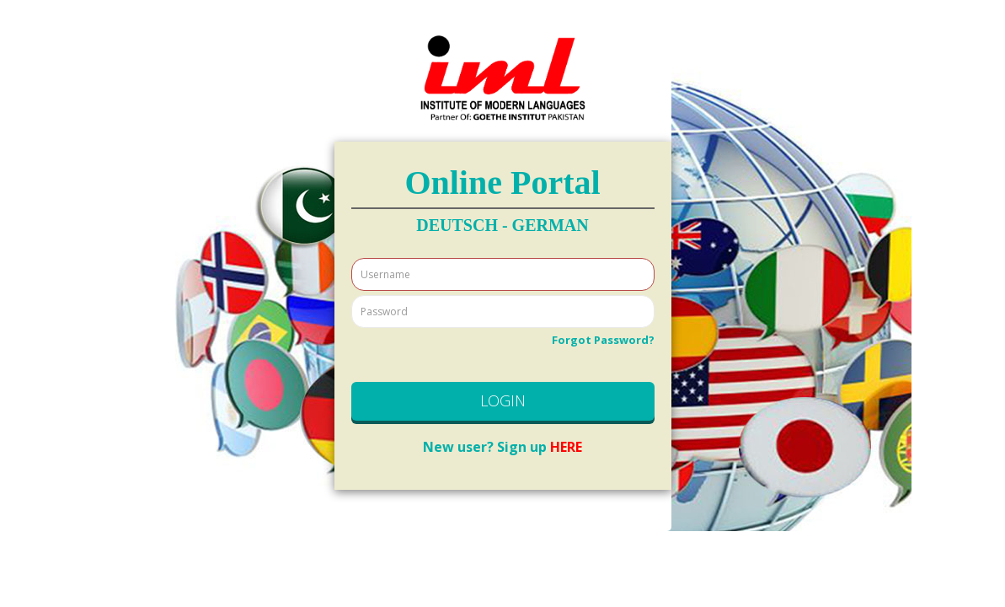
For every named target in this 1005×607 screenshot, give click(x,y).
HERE (502, 447)
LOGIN (503, 400)
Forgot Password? (603, 339)
